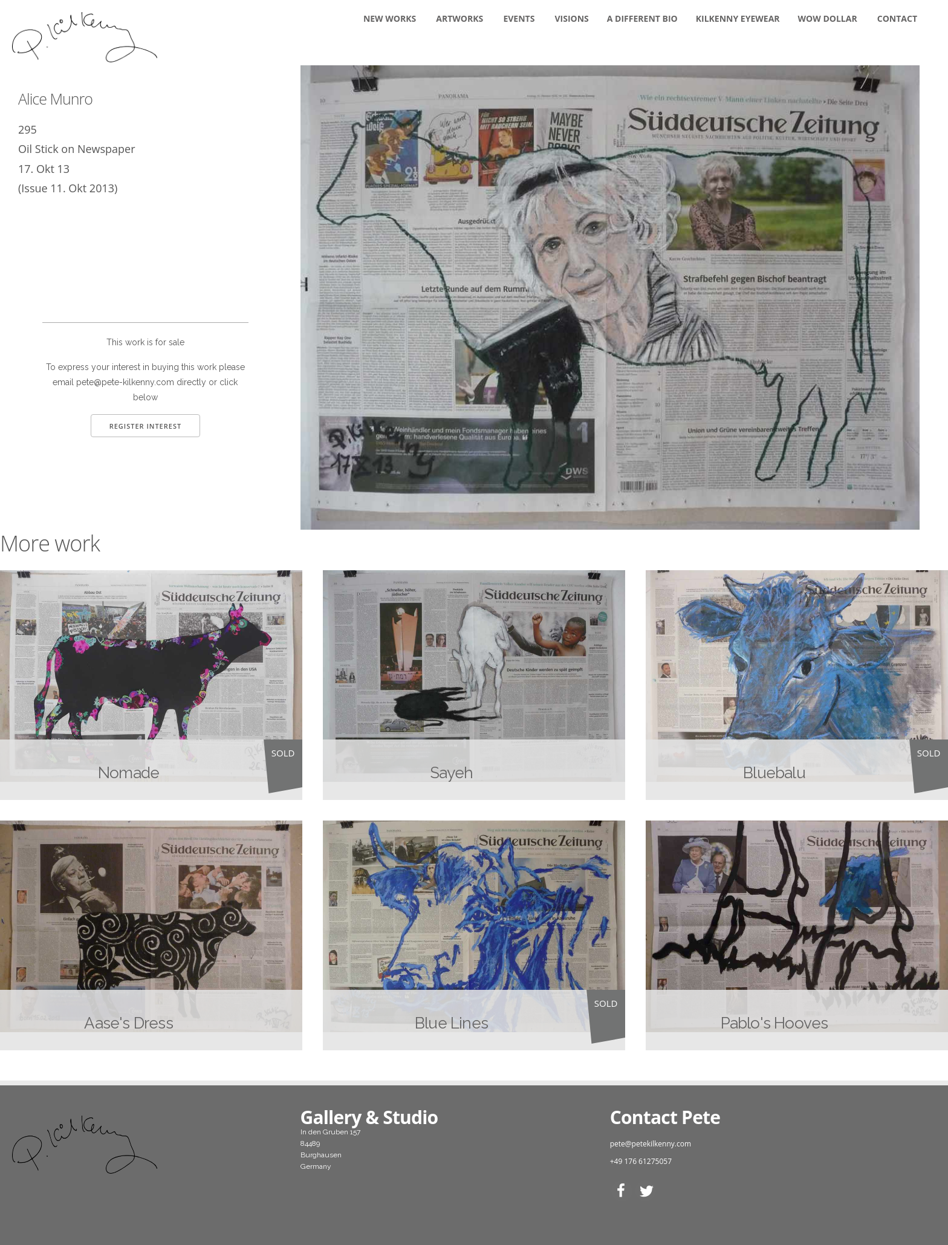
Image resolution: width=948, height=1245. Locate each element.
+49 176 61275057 (641, 1161)
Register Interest (145, 426)
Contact (897, 18)
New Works (389, 18)
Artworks (459, 18)
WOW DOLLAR (827, 18)
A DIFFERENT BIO (642, 18)
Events (518, 18)
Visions (572, 18)
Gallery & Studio (369, 1117)
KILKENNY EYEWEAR (738, 18)
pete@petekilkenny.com (650, 1144)
